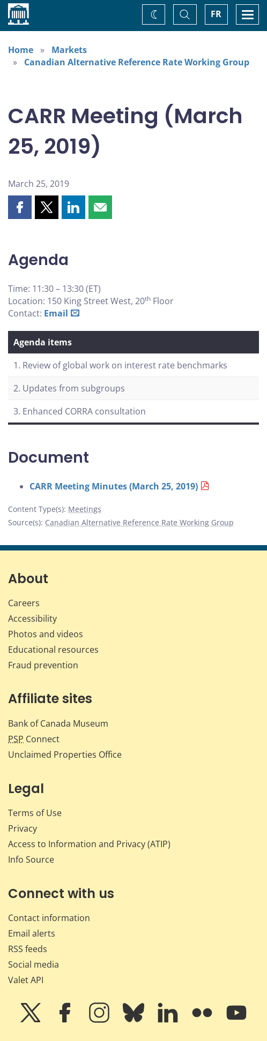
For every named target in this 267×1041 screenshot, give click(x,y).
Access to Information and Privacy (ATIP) (89, 844)
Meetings (84, 509)
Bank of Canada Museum (58, 723)
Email (56, 313)
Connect (34, 739)
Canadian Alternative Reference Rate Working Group (136, 62)
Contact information (49, 918)
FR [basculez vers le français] (216, 14)
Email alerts (31, 933)
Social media (33, 964)
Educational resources (53, 649)
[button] (20, 207)
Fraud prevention (43, 665)
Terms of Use (35, 813)
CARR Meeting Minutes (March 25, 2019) (113, 486)
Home (20, 50)
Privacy (22, 828)
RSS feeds (27, 949)
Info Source (31, 859)
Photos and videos (45, 634)
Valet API (25, 980)
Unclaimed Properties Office (65, 754)
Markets (69, 50)
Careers (24, 603)
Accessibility (32, 618)
